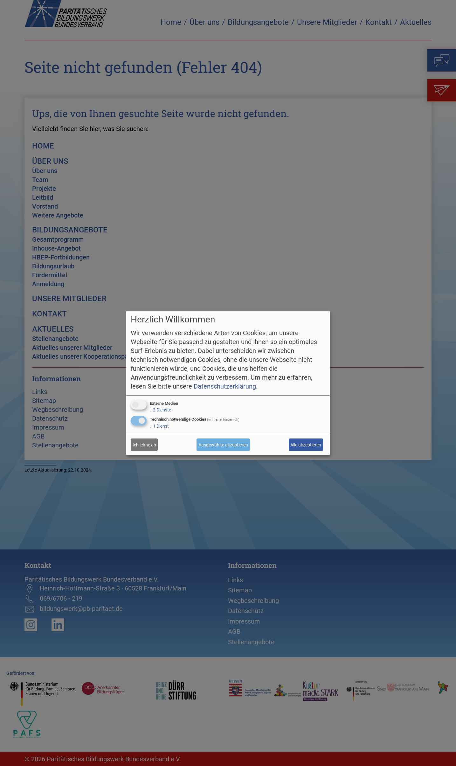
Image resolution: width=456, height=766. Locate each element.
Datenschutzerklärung (225, 386)
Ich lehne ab (144, 444)
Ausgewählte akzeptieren (223, 444)
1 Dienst (159, 426)
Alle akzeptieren (305, 444)
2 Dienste (160, 409)
